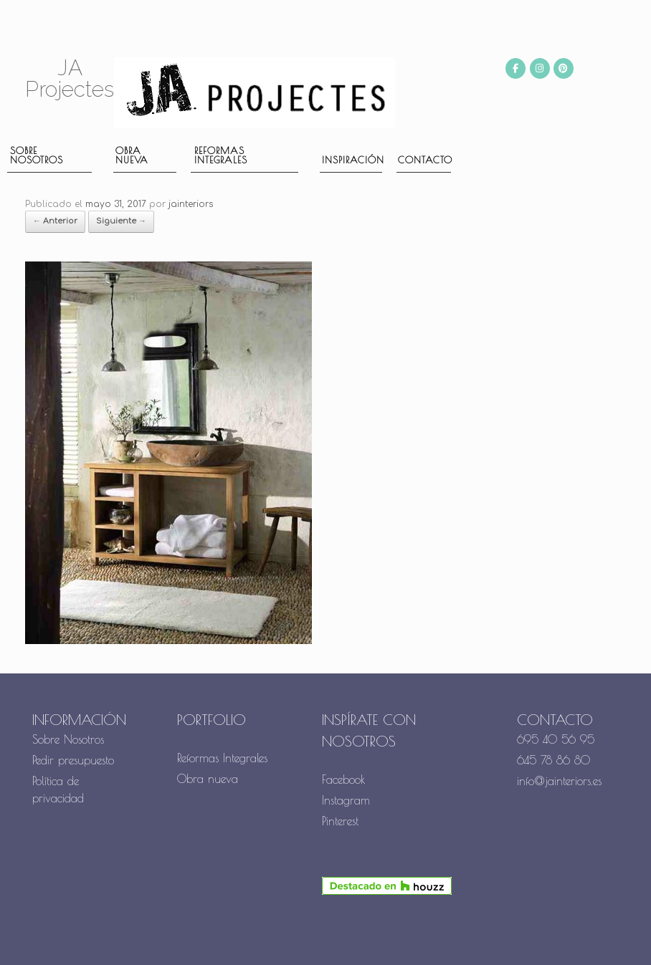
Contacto (424, 159)
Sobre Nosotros (68, 739)
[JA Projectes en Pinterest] (563, 68)
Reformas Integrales (220, 155)
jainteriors (190, 204)
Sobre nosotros (36, 155)
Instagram (346, 800)
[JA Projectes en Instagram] (540, 68)
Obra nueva (131, 155)
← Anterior (55, 221)
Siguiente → (121, 221)
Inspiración (352, 159)
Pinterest (340, 821)
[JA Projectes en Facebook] (515, 68)
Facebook (344, 779)
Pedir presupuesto (73, 760)
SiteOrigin (352, 937)
